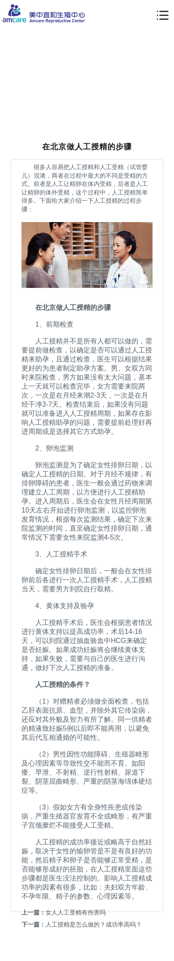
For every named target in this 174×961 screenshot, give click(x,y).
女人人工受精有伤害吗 (76, 912)
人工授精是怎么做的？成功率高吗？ (94, 924)
